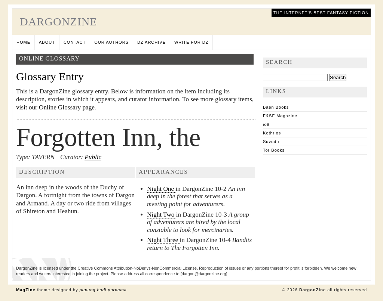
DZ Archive (151, 42)
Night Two (161, 214)
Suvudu (271, 141)
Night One (161, 188)
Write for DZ (191, 42)
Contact (75, 42)
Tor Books (274, 150)
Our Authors (111, 42)
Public (93, 157)
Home (23, 42)
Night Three (163, 239)
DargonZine (58, 21)
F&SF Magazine (280, 116)
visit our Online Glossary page (55, 107)
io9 (266, 124)
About (47, 42)
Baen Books (276, 107)
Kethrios (272, 133)
